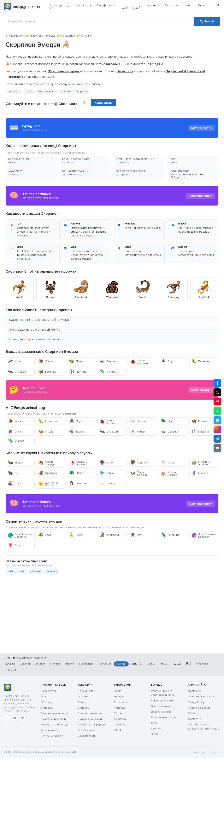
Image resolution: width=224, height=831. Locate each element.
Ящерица (170, 535)
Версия (152, 5)
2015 (51, 77)
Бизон (107, 462)
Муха (14, 431)
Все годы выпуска (162, 706)
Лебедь (108, 483)
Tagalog (11, 669)
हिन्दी (188, 663)
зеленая (52, 571)
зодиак (65, 91)
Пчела (76, 361)
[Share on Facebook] (217, 383)
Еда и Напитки (87, 730)
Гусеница (201, 361)
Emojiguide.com (15, 35)
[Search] (207, 21)
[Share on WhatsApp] (217, 411)
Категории (83, 5)
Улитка (46, 361)
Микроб (108, 371)
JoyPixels (120, 724)
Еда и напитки (49, 730)
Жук (167, 421)
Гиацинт (200, 473)
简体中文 (136, 663)
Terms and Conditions (201, 696)
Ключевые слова (162, 700)
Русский (121, 663)
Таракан (77, 431)
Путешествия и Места (91, 713)
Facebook (120, 702)
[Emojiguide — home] (22, 7)
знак (29, 91)
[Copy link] (217, 439)
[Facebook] (7, 718)
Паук (167, 361)
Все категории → (88, 735)
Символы (47, 707)
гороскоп (14, 91)
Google (119, 696)
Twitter (118, 713)
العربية (177, 663)
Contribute (194, 691)
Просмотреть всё (59, 6)
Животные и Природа (91, 724)
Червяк (138, 421)
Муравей (17, 371)
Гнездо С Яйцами (201, 463)
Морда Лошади (46, 463)
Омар (14, 545)
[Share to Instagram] (217, 429)
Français (55, 663)
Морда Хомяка (169, 474)
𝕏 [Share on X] (217, 392)
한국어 (164, 663)
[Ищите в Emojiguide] (99, 21)
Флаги (45, 696)
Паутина (77, 371)
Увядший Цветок (78, 463)
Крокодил (109, 535)
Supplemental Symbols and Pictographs (187, 176)
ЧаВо (217, 5)
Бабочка (47, 371)
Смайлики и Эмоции (90, 719)
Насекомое (68, 35)
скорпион (82, 91)
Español (25, 663)
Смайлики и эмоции (53, 719)
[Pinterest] (22, 718)
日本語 (151, 663)
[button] (31, 161)
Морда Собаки (138, 474)
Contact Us (195, 719)
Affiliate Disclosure (199, 707)
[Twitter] (15, 718)
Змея (75, 535)
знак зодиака (46, 91)
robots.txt (215, 752)
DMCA (192, 713)
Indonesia (202, 663)
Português (105, 663)
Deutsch (40, 663)
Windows (119, 707)
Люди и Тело (86, 691)
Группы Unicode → (52, 735)
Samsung (120, 719)
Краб (44, 535)
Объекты (46, 702)
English (10, 663)
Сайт (188, 5)
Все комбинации (131, 6)
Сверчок (109, 361)
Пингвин (78, 483)
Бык (13, 473)
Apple (117, 691)
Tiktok (117, 730)
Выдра (15, 462)
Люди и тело (49, 691)
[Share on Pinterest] (217, 401)
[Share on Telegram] (217, 420)
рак (22, 571)
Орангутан (48, 473)
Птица (107, 473)
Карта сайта (200, 752)
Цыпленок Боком (48, 484)
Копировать (103, 102)
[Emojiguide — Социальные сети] (7, 687)
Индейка (139, 462)
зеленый (35, 571)
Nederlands (86, 663)
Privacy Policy (196, 702)
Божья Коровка (139, 362)
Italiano (69, 663)
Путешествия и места (54, 713)
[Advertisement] (107, 630)
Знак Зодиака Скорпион (20, 535)
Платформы (106, 5)
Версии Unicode (161, 711)
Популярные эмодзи (164, 717)
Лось (14, 483)
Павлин (77, 473)
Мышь (168, 462)
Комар (15, 361)
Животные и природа (42, 35)
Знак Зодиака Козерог (204, 535)
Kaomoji (202, 5)
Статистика (172, 5)
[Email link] (217, 448)
